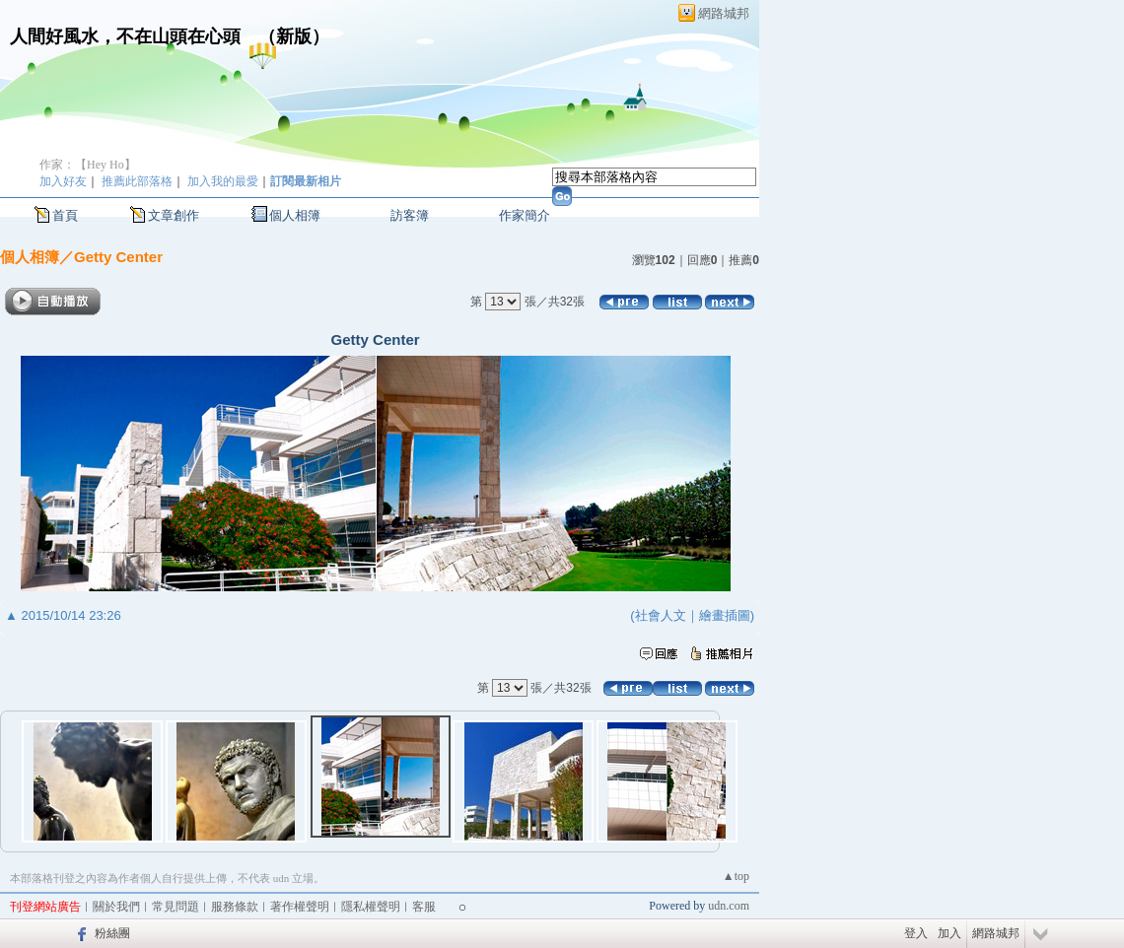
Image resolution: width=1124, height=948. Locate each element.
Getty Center (118, 256)
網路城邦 (723, 13)
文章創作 (173, 215)
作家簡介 (524, 215)
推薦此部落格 (137, 181)
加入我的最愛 (222, 181)
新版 (294, 36)
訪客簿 (409, 215)
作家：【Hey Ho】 (87, 164)
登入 (916, 933)
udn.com (728, 906)
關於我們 (116, 907)
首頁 (65, 215)
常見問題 (175, 907)
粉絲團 (112, 933)
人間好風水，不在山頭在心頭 (125, 36)
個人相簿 (294, 215)
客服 (424, 907)
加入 (949, 933)
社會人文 (660, 615)
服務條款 (234, 907)
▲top (736, 876)
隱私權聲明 (370, 907)
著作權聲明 (299, 907)
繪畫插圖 (724, 615)
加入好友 (63, 181)
